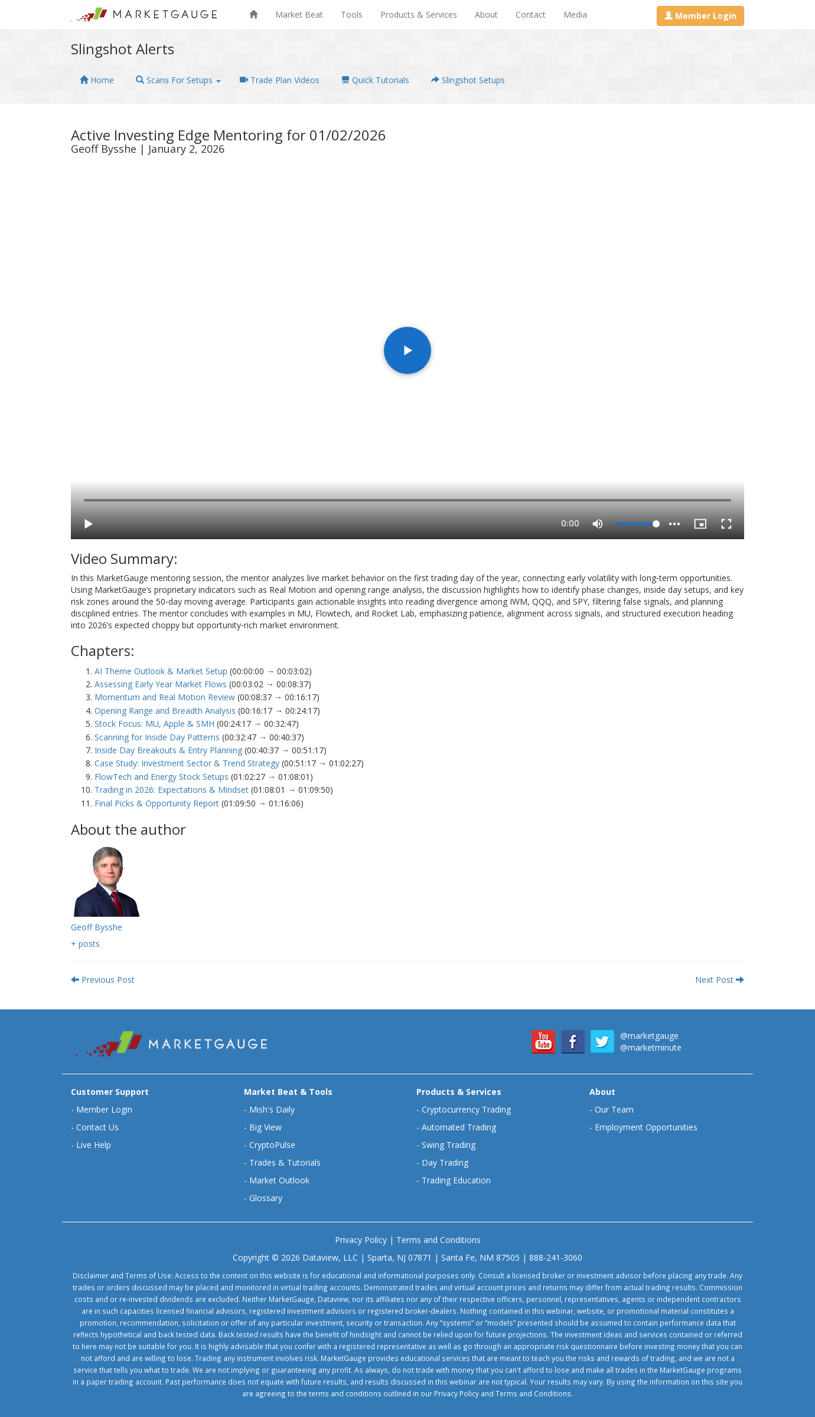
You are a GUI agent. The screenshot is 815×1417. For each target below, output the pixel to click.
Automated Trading (459, 1127)
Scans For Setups (178, 80)
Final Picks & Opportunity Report (156, 803)
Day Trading (445, 1162)
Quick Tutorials (375, 80)
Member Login (104, 1109)
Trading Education (456, 1180)
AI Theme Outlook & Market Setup (160, 671)
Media (575, 14)
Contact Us (97, 1127)
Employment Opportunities (646, 1127)
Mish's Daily (272, 1109)
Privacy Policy (361, 1239)
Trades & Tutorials (285, 1162)
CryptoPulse (272, 1144)
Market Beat (299, 14)
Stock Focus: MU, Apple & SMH (154, 723)
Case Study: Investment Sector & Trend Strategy (186, 763)
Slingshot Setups (468, 80)
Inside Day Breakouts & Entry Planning (168, 750)
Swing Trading (448, 1144)
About (486, 14)
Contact (531, 14)
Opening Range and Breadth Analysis (165, 710)
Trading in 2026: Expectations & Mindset (171, 789)
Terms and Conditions (438, 1239)
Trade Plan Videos (280, 80)
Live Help (93, 1144)
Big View (265, 1127)
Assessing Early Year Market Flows (160, 684)
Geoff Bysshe (96, 927)
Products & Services (418, 14)
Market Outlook (279, 1180)
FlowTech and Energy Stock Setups (161, 776)
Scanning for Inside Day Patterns (157, 737)
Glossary (265, 1197)
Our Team (614, 1109)
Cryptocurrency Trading (466, 1109)
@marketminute (651, 1047)
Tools (352, 14)
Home (97, 80)
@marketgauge (649, 1035)
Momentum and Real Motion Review (164, 697)
